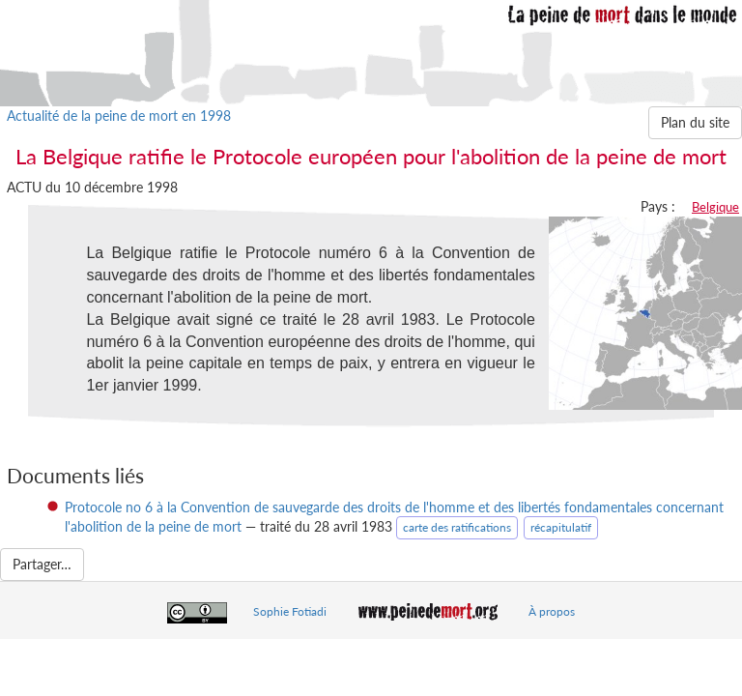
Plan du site (695, 122)
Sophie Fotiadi (290, 611)
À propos (551, 611)
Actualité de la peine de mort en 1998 (119, 115)
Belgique (715, 207)
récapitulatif (560, 527)
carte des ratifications (457, 527)
